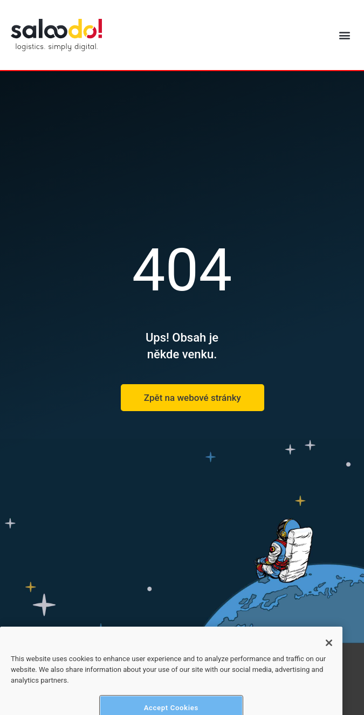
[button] (344, 35)
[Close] (329, 655)
